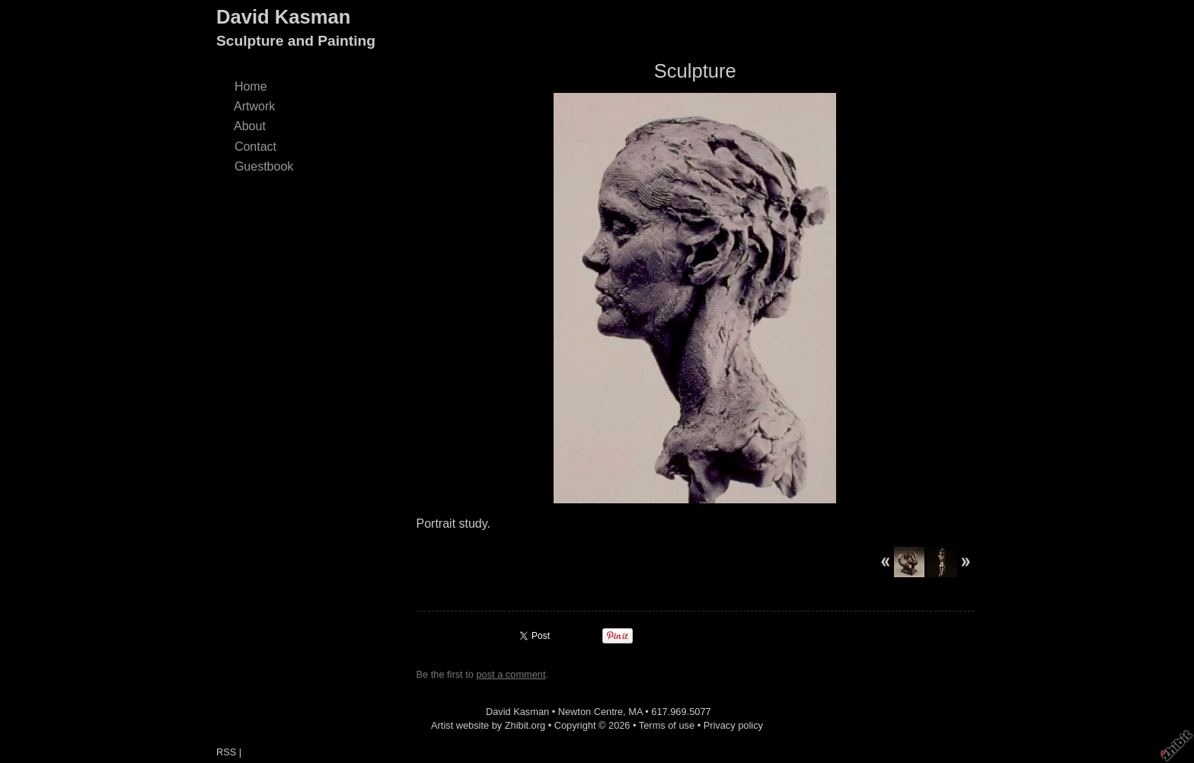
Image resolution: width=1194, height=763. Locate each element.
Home (250, 86)
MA (635, 711)
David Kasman (283, 16)
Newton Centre (590, 711)
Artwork (255, 106)
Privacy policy (733, 725)
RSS (226, 752)
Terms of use (666, 725)
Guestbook (264, 166)
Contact (255, 146)
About (250, 126)
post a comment (510, 674)
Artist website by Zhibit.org (488, 725)
